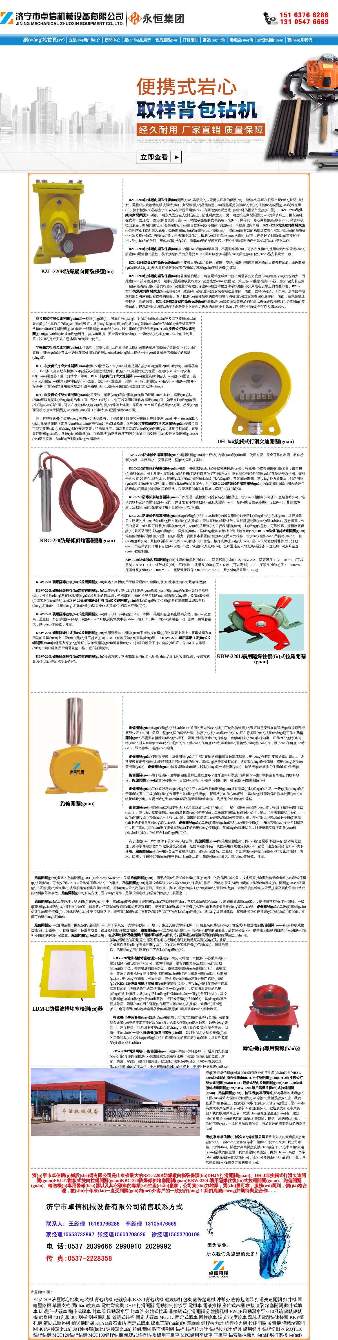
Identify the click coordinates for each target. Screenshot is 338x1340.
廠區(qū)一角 (214, 40)
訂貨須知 (190, 40)
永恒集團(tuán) (270, 40)
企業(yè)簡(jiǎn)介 (84, 40)
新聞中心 (112, 40)
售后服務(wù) (167, 40)
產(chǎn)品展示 (137, 40)
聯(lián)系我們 (299, 40)
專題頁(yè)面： (42, 1292)
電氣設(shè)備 (241, 40)
